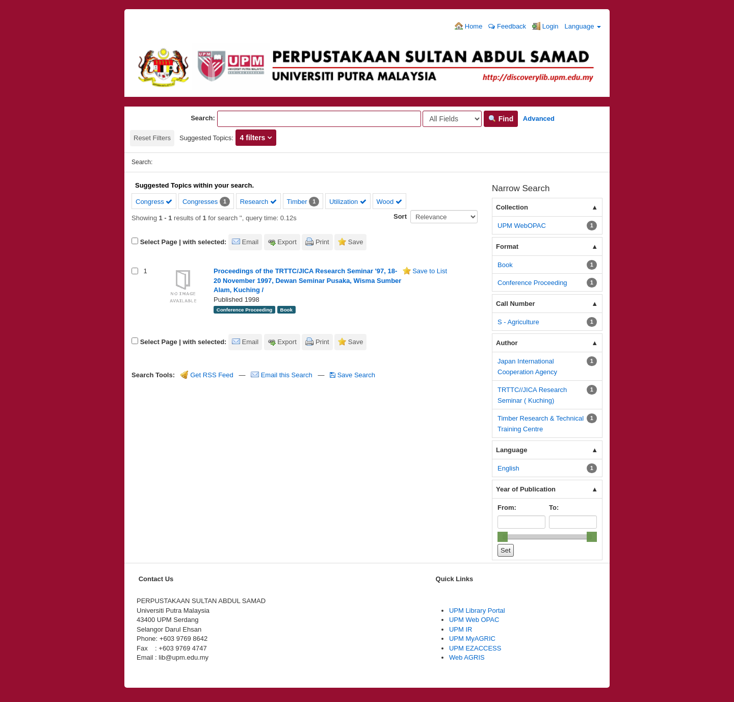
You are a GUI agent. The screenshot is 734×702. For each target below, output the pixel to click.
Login (545, 26)
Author (507, 343)
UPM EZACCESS (475, 648)
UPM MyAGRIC (472, 638)
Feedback (507, 26)
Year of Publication (526, 489)
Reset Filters (152, 138)
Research (258, 201)
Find (500, 119)
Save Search (352, 375)
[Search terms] (319, 119)
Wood (389, 201)
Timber (297, 201)
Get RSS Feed (206, 375)
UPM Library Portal (477, 610)
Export (287, 242)
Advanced (539, 118)
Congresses (200, 201)
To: (554, 507)
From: (506, 507)
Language (583, 26)
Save (355, 242)
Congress (154, 201)
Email (250, 242)
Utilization (347, 201)
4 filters (254, 138)
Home (468, 26)
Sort (400, 216)
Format (507, 246)
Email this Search (282, 375)
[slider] (502, 537)
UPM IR (461, 629)
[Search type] (452, 119)
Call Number (515, 303)
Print (322, 242)
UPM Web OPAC (474, 619)
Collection (512, 207)
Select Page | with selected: (183, 242)
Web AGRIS (467, 657)
